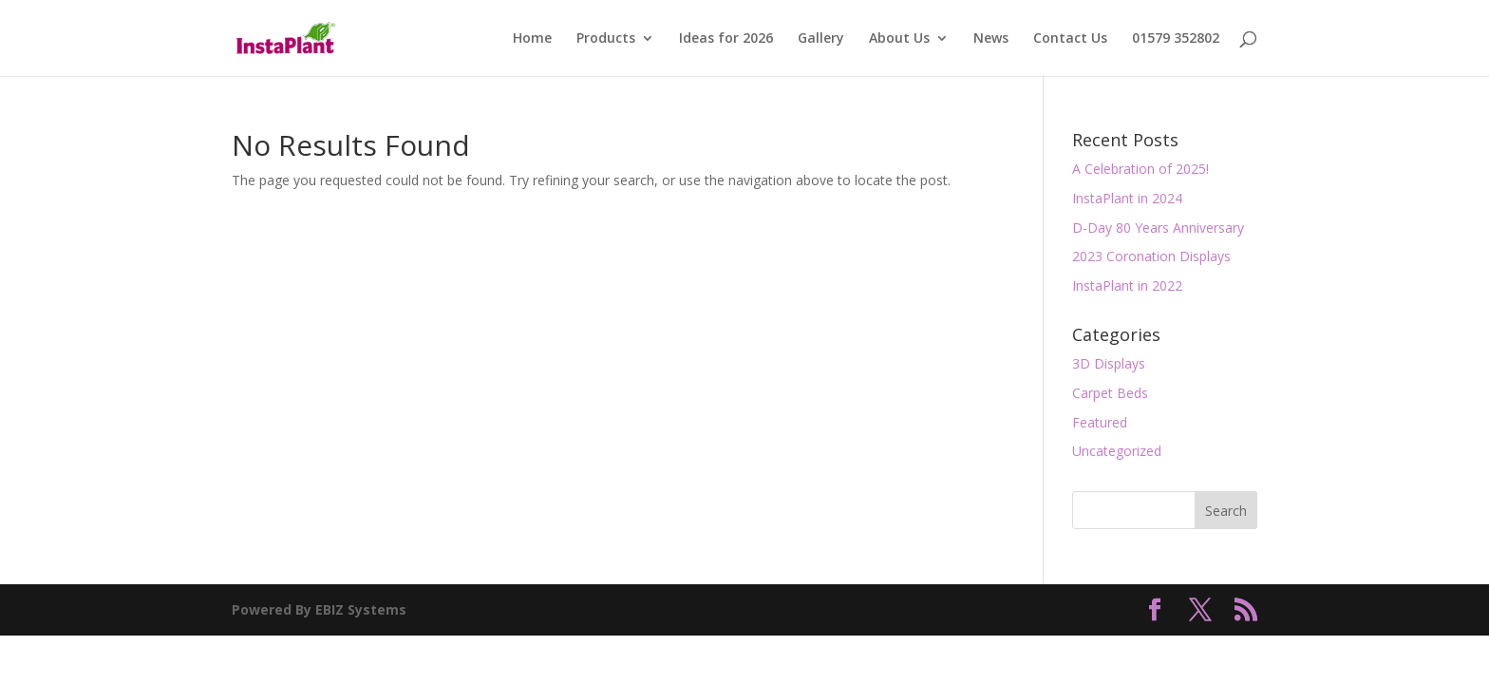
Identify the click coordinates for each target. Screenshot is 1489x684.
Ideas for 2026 (726, 39)
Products (605, 39)
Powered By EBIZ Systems (319, 609)
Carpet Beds (1110, 393)
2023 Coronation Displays (1151, 256)
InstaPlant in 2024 (1127, 198)
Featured (1099, 422)
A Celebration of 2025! (1140, 169)
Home (532, 39)
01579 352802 (1175, 39)
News (990, 39)
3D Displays (1108, 363)
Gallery (821, 39)
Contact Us (1070, 39)
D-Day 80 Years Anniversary (1158, 227)
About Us (899, 39)
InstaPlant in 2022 (1127, 285)
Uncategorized (1116, 451)
